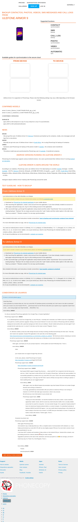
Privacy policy (62, 513)
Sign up (33, 6)
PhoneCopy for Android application (24, 239)
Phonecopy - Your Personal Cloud (9, 5)
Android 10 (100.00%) (8, 161)
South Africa (38, 142)
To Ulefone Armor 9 (58, 70)
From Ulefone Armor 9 (20, 70)
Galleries (22, 6)
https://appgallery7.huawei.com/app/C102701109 (32, 406)
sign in (21, 333)
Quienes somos (24, 507)
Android (41, 507)
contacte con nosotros (37, 270)
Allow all (40, 519)
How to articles (4, 507)
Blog (21, 513)
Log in (41, 6)
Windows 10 (43, 513)
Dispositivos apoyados (36, 3)
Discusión (3, 513)
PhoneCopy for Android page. (39, 259)
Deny (48, 519)
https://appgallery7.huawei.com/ (24, 400)
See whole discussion (11, 498)
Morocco (32, 136)
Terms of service (63, 507)
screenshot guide (54, 235)
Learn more (29, 519)
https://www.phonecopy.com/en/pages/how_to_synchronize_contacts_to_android (33, 374)
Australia (44, 151)
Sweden (42, 147)
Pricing (22, 3)
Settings (56, 519)
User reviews (23, 510)
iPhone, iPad (43, 510)
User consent (62, 510)
